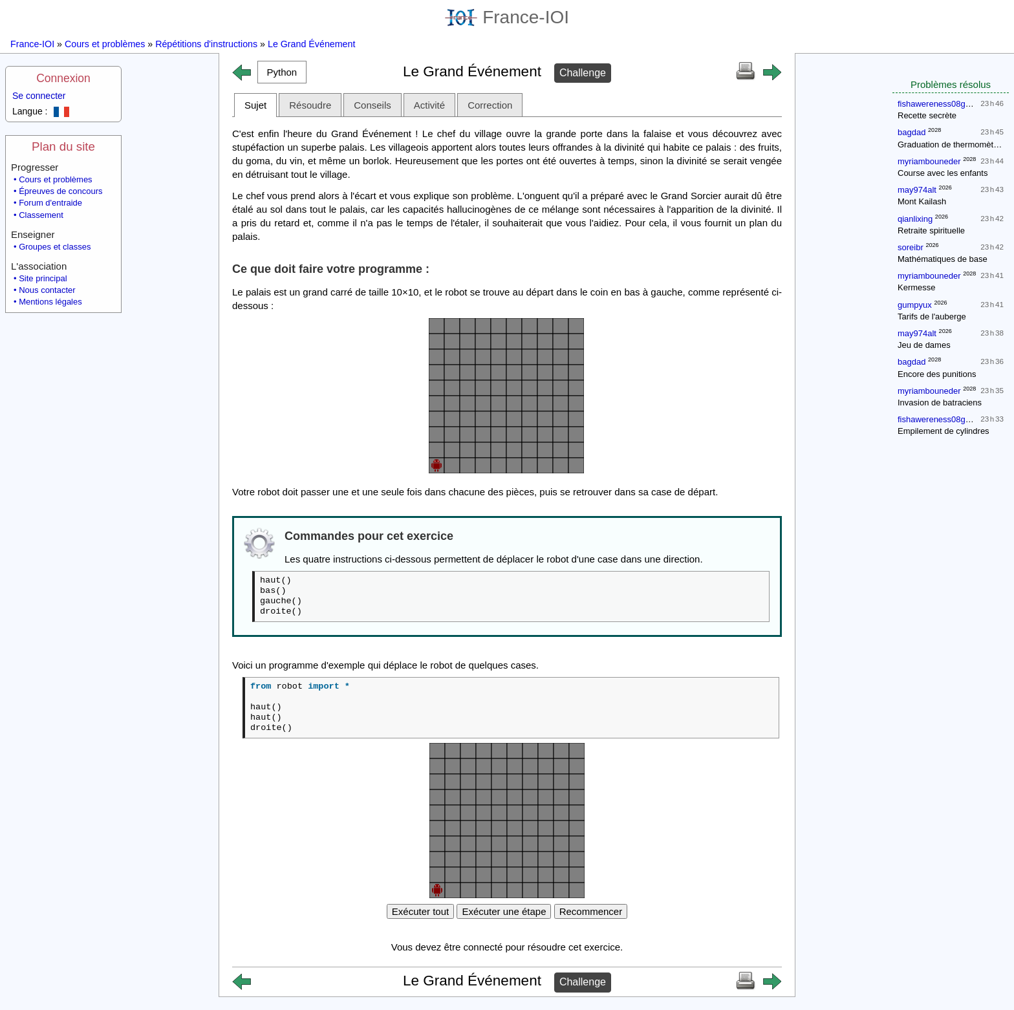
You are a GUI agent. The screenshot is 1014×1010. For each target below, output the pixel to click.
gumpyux (915, 305)
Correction (490, 105)
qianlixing (915, 219)
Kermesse (917, 287)
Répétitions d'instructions (206, 44)
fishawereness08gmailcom (947, 104)
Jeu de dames (924, 345)
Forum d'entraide (50, 203)
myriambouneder (929, 161)
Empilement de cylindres (943, 431)
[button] (282, 72)
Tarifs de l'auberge (932, 316)
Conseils (372, 105)
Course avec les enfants (942, 173)
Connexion (63, 78)
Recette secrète (927, 115)
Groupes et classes (55, 247)
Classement (41, 215)
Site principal (43, 278)
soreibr (910, 247)
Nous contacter (47, 290)
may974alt (917, 190)
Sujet (255, 105)
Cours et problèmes (105, 44)
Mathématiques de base (942, 259)
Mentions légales (50, 301)
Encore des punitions (937, 374)
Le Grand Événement (311, 44)
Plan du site (63, 146)
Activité (429, 105)
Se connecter (39, 96)
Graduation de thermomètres (951, 144)
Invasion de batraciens (940, 402)
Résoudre (310, 105)
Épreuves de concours (60, 191)
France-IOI (507, 17)
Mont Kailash (922, 201)
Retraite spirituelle (931, 230)
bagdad (911, 132)
